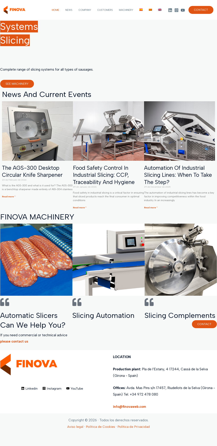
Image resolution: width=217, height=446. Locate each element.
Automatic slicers (30, 316)
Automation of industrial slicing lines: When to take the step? (179, 175)
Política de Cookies (100, 438)
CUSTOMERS (110, 10)
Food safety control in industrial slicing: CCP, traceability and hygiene (105, 175)
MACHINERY (130, 10)
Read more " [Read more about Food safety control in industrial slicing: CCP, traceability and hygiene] (79, 208)
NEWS (75, 10)
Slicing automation (105, 316)
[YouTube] (183, 10)
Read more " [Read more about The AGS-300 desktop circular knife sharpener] (8, 197)
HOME (63, 10)
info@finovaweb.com (130, 418)
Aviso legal (74, 438)
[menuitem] (144, 10)
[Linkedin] (170, 10)
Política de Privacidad (134, 438)
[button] (200, 10)
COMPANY (90, 10)
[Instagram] (176, 10)
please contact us (14, 352)
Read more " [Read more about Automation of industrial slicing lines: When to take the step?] (150, 208)
